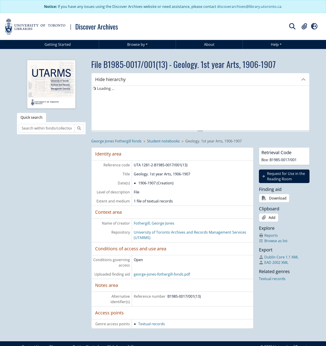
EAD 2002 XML (273, 262)
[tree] (200, 108)
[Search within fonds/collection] (47, 128)
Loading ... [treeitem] (105, 88)
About (209, 44)
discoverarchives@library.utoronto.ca (249, 6)
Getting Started (58, 44)
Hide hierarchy (110, 79)
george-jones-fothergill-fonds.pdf (162, 274)
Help (275, 44)
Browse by (136, 44)
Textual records (151, 323)
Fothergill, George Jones (154, 223)
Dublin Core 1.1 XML (278, 257)
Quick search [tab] (31, 117)
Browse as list (273, 240)
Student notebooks (163, 141)
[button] (304, 26)
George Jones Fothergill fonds (116, 141)
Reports (268, 235)
